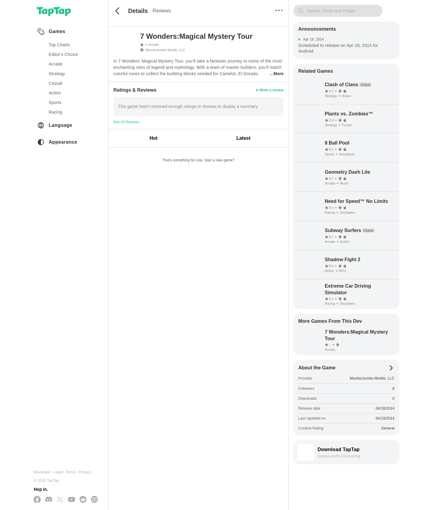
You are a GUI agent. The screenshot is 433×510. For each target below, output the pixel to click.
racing (55, 112)
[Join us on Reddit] (83, 500)
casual (55, 83)
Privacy (85, 472)
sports (55, 102)
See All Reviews (126, 122)
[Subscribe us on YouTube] (71, 500)
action (55, 92)
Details (138, 11)
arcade (56, 64)
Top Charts (59, 44)
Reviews (162, 10)
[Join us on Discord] (48, 500)
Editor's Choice (63, 54)
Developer (42, 472)
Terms (71, 472)
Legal (58, 472)
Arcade (154, 44)
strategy (57, 73)
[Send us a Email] (94, 500)
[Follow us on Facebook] (37, 500)
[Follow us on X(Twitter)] (60, 500)
